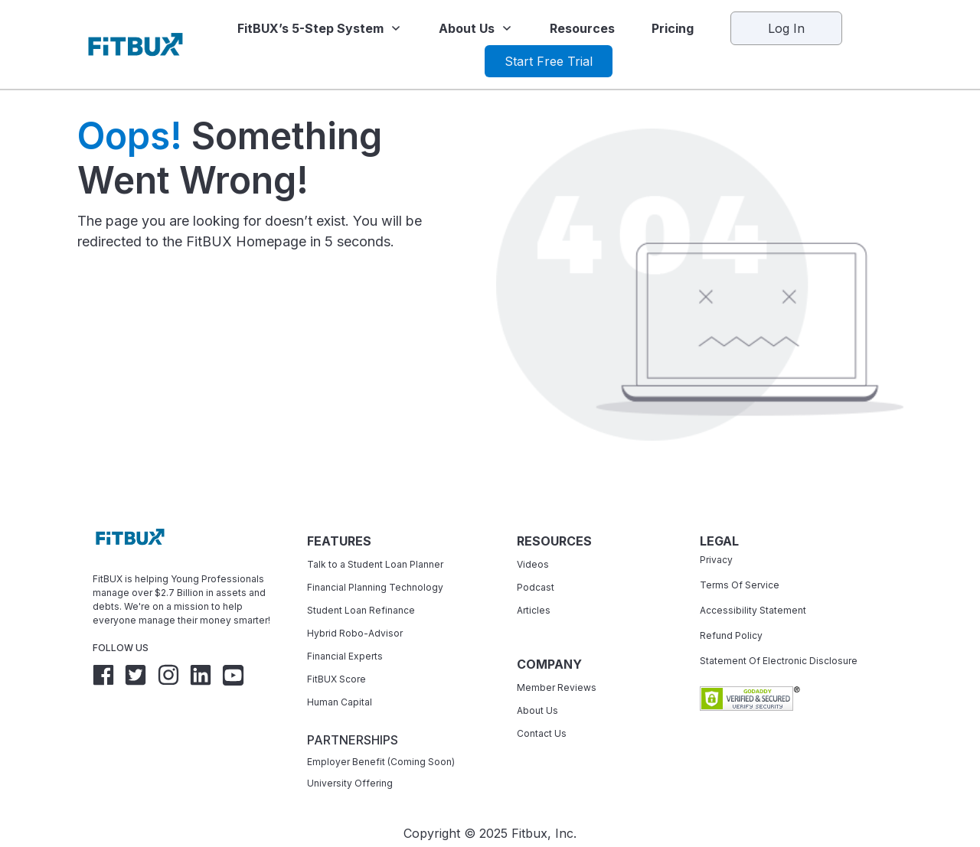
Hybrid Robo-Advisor (355, 629)
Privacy (716, 556)
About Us (537, 706)
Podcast (535, 583)
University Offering (350, 779)
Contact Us (542, 729)
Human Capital (339, 698)
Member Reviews (556, 683)
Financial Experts (345, 652)
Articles (533, 606)
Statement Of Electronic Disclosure (779, 657)
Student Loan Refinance (362, 606)
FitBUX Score (336, 675)
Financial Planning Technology (375, 583)
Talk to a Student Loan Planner (375, 560)
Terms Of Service (739, 581)
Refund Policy (731, 631)
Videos (533, 560)
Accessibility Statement (753, 606)
